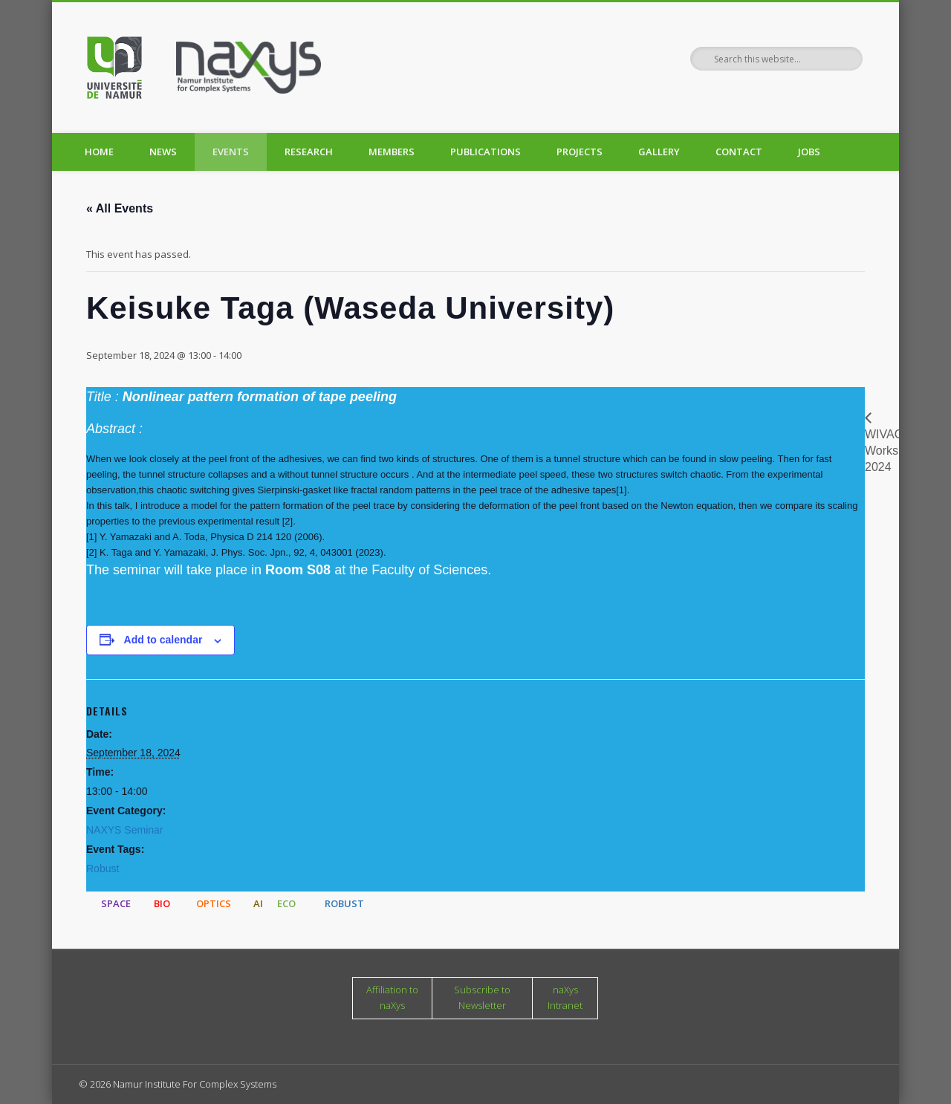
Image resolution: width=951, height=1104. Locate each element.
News (163, 151)
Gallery (659, 151)
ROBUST (344, 903)
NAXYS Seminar (124, 830)
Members (392, 151)
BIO (162, 903)
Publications (485, 151)
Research (309, 151)
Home (99, 151)
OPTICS (213, 903)
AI (258, 903)
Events (230, 151)
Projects (579, 151)
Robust (102, 868)
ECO (286, 903)
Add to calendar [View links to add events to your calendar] (163, 640)
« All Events (119, 208)
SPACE (116, 903)
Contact (738, 151)
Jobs (809, 151)
